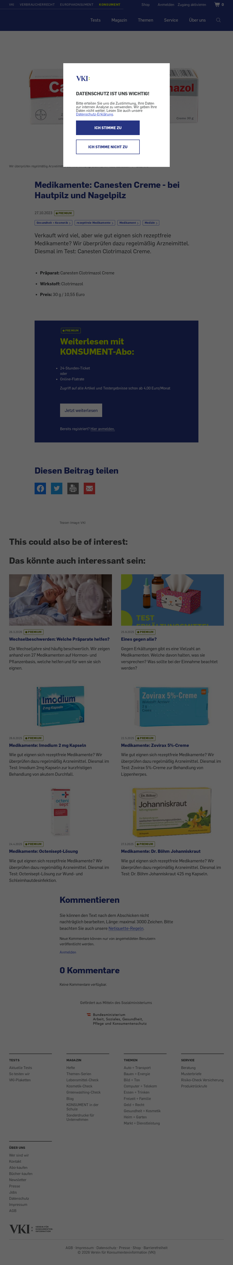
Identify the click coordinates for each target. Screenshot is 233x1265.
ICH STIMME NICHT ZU (107, 147)
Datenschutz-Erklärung (94, 114)
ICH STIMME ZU (108, 127)
